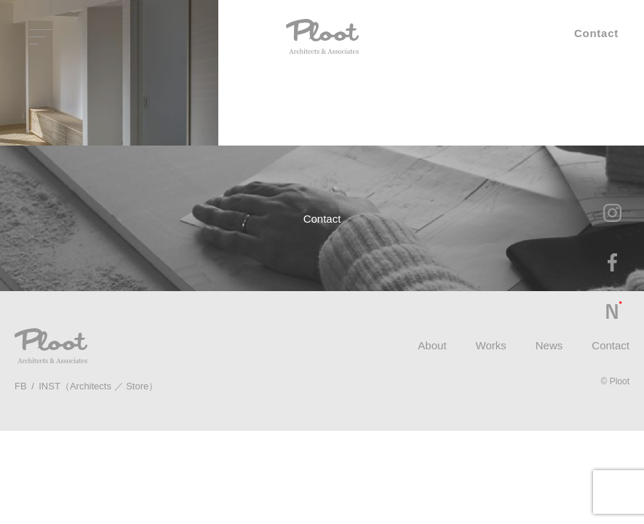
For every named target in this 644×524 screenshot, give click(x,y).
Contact (610, 345)
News (549, 345)
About (432, 345)
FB (21, 386)
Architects (90, 386)
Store (137, 386)
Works (491, 345)
